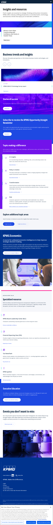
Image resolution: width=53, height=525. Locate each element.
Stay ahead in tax (6, 361)
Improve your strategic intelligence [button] (12, 253)
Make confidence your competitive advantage (19, 206)
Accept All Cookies (31, 522)
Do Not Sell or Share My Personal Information (15, 490)
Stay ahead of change (14, 177)
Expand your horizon (7, 343)
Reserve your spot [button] (8, 424)
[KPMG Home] (3, 1)
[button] (51, 1)
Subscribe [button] (7, 134)
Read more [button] (7, 108)
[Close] (50, 507)
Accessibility (6, 487)
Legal (4, 483)
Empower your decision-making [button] (11, 399)
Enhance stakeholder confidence (10, 325)
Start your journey (6, 380)
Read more (7, 40)
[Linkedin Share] (13, 475)
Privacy (5, 485)
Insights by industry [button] (22, 224)
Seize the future (13, 164)
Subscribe (19, 475)
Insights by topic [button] (8, 224)
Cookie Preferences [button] (8, 488)
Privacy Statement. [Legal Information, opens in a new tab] (42, 519)
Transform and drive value (15, 192)
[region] (26, 515)
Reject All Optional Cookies (44, 522)
